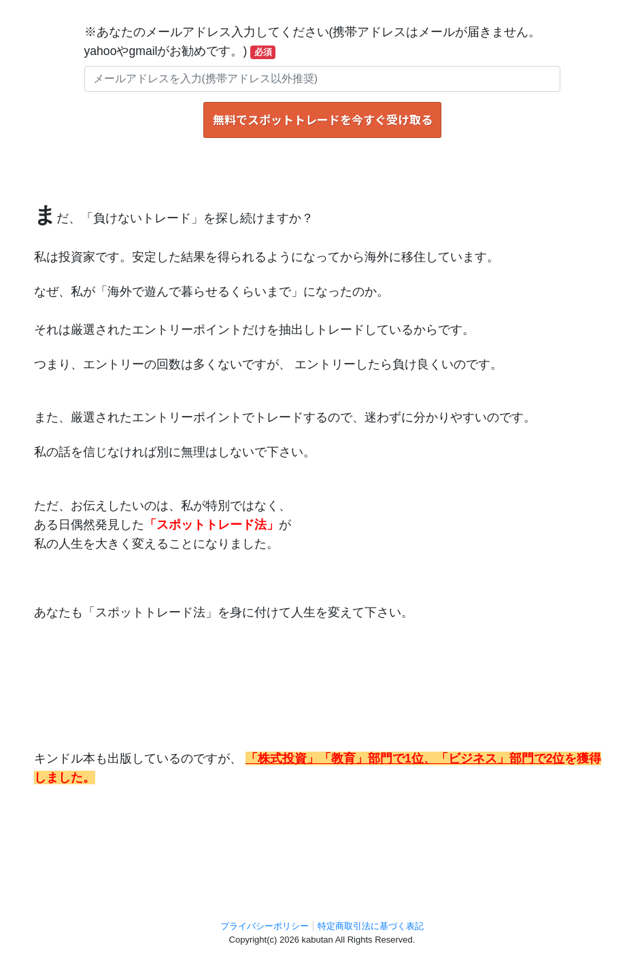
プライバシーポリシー (264, 926)
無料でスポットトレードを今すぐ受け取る (322, 119)
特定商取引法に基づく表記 (371, 926)
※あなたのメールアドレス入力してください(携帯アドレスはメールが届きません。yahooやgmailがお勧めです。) (312, 42)
